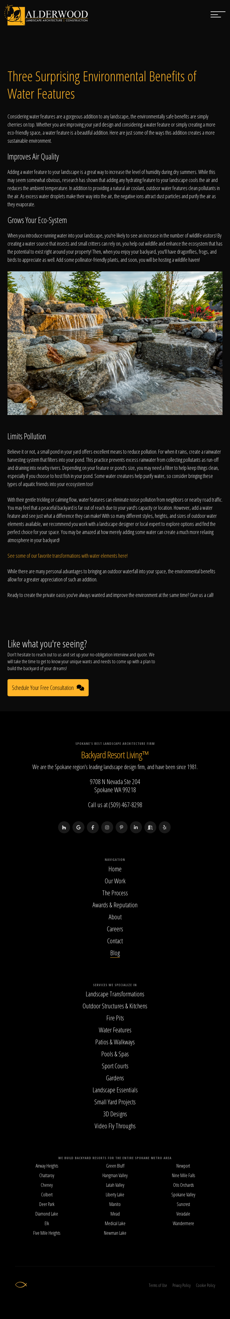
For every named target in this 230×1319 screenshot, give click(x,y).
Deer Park (47, 1204)
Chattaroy (46, 1175)
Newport (183, 1165)
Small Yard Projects (115, 1101)
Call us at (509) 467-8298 (115, 804)
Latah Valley (115, 1185)
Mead (115, 1213)
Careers (115, 928)
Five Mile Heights (46, 1233)
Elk (47, 1223)
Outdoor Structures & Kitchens (115, 1005)
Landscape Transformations (115, 993)
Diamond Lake (46, 1213)
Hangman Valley (115, 1175)
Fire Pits (115, 1017)
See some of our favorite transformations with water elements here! (67, 555)
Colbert (47, 1194)
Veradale (183, 1213)
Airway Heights (47, 1165)
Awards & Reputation (115, 904)
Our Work (115, 880)
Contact (115, 940)
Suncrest (183, 1204)
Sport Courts (115, 1065)
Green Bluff (115, 1165)
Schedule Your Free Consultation (48, 688)
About (115, 916)
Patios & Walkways (115, 1041)
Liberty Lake (115, 1194)
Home (115, 868)
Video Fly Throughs (115, 1125)
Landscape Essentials (115, 1089)
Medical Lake (115, 1223)
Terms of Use (158, 1285)
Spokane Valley (183, 1194)
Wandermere (183, 1223)
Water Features (115, 1029)
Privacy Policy (181, 1285)
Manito (115, 1204)
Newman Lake (115, 1233)
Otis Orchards (183, 1185)
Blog (115, 952)
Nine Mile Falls (183, 1175)
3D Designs (115, 1113)
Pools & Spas (115, 1053)
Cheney (47, 1185)
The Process (115, 892)
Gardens (115, 1077)
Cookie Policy (205, 1285)
